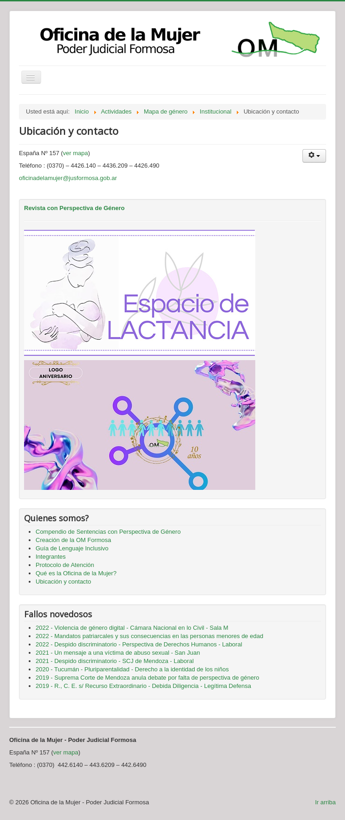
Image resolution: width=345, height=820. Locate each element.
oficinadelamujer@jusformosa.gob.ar (68, 178)
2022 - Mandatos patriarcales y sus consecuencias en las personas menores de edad (149, 636)
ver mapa (75, 153)
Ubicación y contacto (63, 581)
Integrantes (51, 556)
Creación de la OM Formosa (73, 540)
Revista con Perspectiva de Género (74, 208)
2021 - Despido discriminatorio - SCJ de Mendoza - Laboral (115, 660)
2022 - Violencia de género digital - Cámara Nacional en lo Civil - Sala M (132, 627)
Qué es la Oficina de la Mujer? (76, 573)
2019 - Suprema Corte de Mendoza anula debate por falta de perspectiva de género (147, 677)
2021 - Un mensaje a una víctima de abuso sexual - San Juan (118, 652)
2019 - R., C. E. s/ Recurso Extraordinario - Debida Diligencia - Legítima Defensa (143, 685)
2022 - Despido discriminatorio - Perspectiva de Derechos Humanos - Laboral (139, 644)
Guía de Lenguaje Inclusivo (72, 548)
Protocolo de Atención (65, 564)
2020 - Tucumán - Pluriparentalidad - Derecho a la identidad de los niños (132, 669)
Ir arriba (325, 802)
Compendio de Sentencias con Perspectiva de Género (108, 531)
